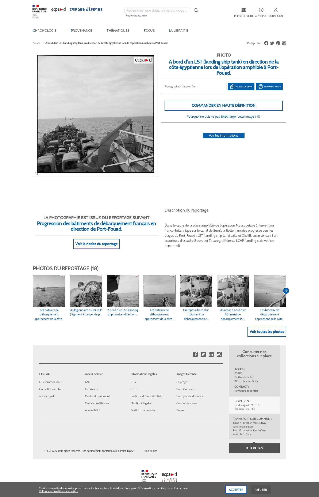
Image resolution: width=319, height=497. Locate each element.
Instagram (219, 354)
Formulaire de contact (246, 390)
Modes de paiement (97, 396)
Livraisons (91, 389)
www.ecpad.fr (48, 396)
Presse (180, 410)
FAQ (88, 382)
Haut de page (254, 448)
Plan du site (150, 450)
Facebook (195, 354)
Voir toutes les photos (267, 331)
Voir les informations (223, 135)
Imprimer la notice (269, 86)
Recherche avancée (136, 15)
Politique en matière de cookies (58, 493)
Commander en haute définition (223, 105)
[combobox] (156, 10)
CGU (134, 389)
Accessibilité (92, 410)
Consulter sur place (51, 389)
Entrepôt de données (189, 396)
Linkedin (211, 354)
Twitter (203, 354)
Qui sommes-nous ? (51, 382)
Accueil (36, 43)
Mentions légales (141, 403)
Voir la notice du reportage (96, 244)
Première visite (185, 389)
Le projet (182, 382)
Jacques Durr (189, 86)
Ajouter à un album (241, 86)
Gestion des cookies (143, 410)
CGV (133, 382)
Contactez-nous (186, 403)
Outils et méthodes (97, 403)
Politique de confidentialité (147, 396)
